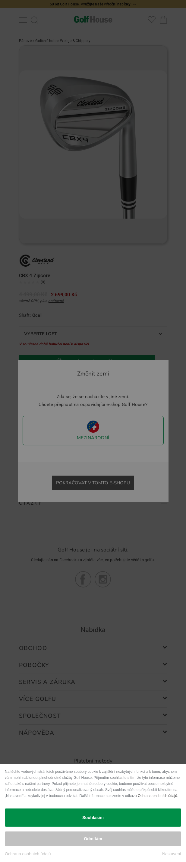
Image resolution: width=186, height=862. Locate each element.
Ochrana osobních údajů (157, 796)
